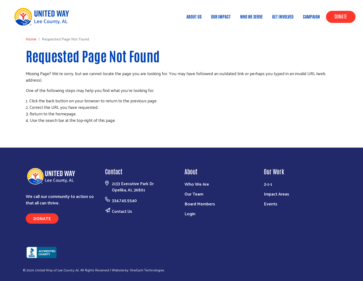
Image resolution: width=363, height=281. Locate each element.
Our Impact (221, 16)
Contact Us (122, 211)
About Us (194, 16)
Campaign (311, 16)
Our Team (194, 193)
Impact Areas (276, 193)
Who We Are (197, 184)
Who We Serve (251, 16)
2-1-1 (268, 184)
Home (28, 24)
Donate (341, 16)
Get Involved (282, 16)
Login (190, 213)
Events (270, 203)
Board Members (200, 203)
